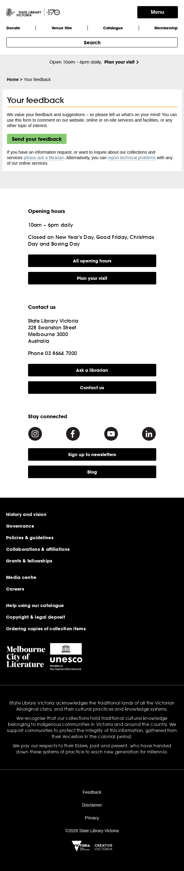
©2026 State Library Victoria (92, 830)
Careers (15, 589)
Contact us (92, 387)
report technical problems (132, 157)
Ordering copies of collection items (46, 629)
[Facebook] (73, 434)
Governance (20, 526)
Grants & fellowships (29, 561)
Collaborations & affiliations (38, 549)
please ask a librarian (44, 157)
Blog (92, 472)
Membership (166, 27)
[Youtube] (111, 434)
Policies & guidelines (29, 538)
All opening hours (92, 261)
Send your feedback (37, 139)
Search (92, 42)
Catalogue (113, 27)
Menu (157, 12)
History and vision (26, 514)
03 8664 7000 (61, 353)
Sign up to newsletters (92, 454)
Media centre (21, 577)
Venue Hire (62, 27)
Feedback (92, 792)
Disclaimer (92, 805)
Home (13, 79)
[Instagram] (35, 434)
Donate (13, 27)
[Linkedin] (149, 434)
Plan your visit (119, 62)
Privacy (92, 817)
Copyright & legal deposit (35, 617)
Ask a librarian (92, 370)
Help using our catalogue (35, 605)
